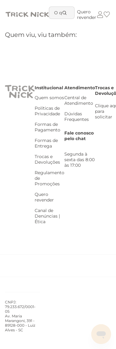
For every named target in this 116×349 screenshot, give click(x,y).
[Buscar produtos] (65, 13)
